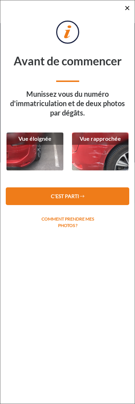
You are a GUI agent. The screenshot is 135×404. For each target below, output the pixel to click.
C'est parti (67, 196)
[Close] (127, 7)
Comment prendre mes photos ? (67, 222)
